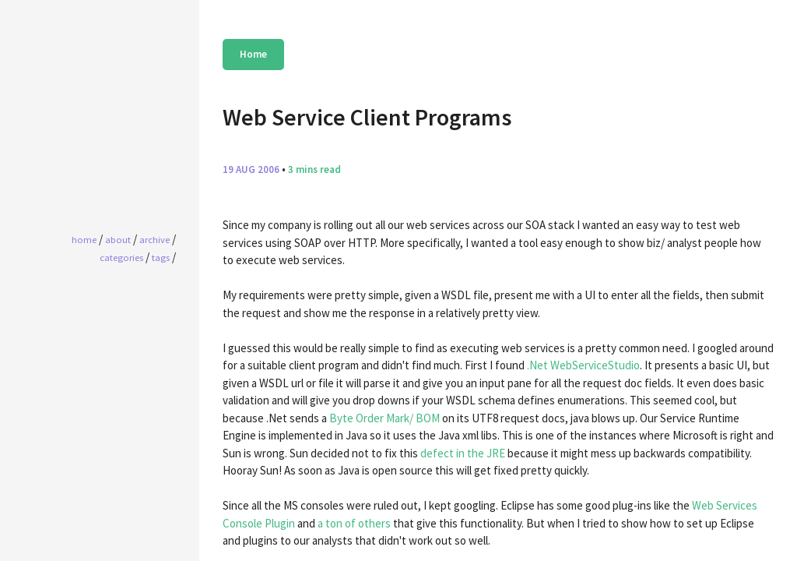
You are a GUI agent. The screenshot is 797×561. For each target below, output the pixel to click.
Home (253, 54)
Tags (161, 257)
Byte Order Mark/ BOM (384, 418)
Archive (154, 239)
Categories (121, 257)
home (84, 239)
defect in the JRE (462, 453)
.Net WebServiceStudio (583, 365)
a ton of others (354, 523)
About (118, 239)
